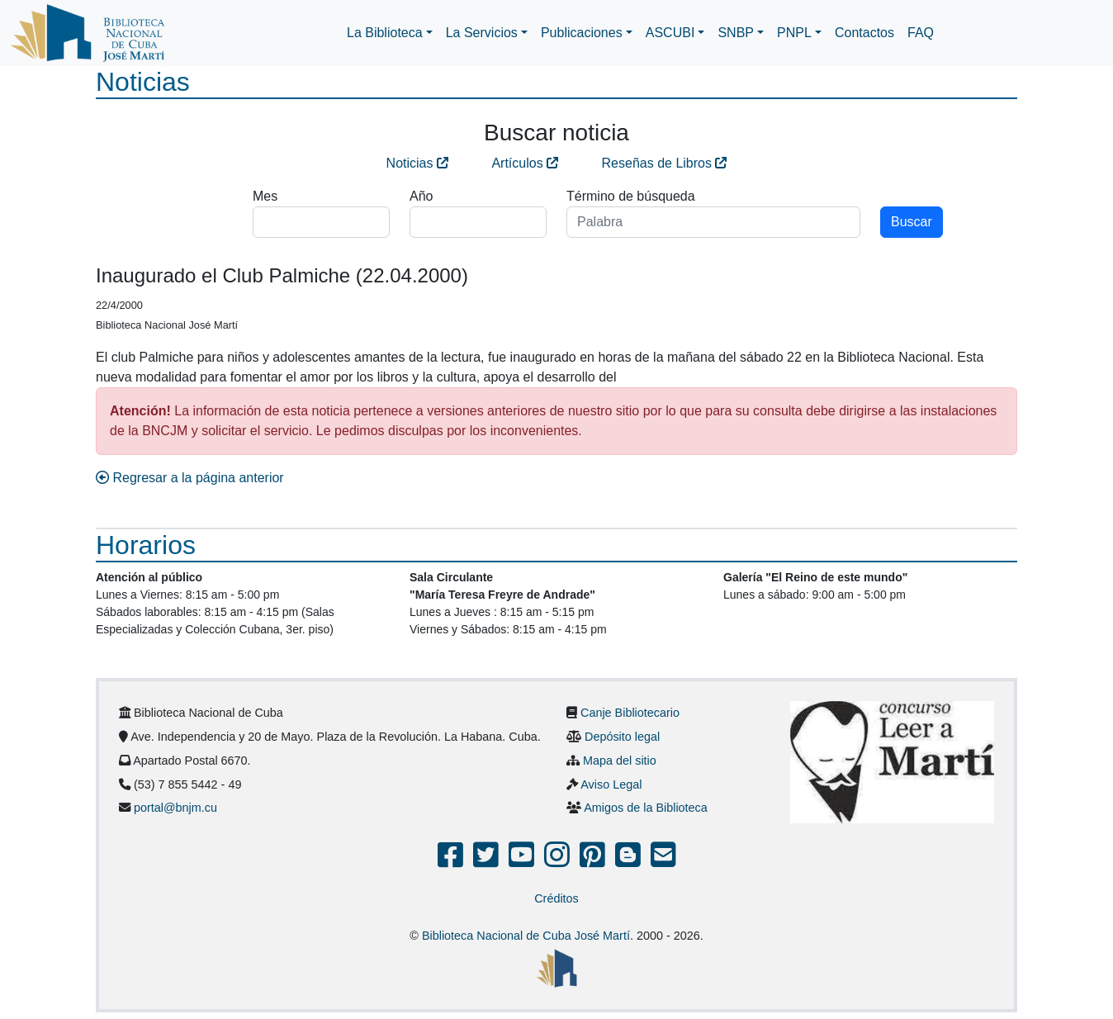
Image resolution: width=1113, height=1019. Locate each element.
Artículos (524, 163)
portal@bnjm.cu (175, 807)
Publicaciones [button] (582, 33)
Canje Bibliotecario (630, 712)
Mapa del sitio (619, 760)
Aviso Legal (611, 784)
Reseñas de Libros (664, 163)
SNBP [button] (736, 33)
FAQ (920, 33)
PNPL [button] (794, 33)
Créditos (556, 898)
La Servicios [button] (482, 33)
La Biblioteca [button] (385, 33)
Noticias (417, 163)
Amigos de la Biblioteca (646, 807)
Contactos (864, 33)
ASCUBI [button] (670, 33)
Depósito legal (622, 736)
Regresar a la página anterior (190, 478)
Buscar (911, 222)
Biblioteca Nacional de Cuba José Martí (526, 935)
